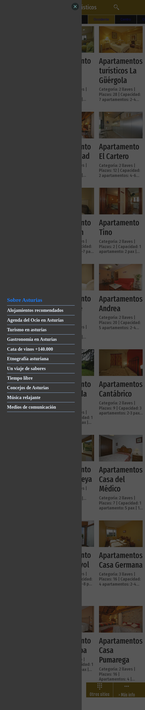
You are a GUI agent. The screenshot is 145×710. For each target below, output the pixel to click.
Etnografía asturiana (28, 358)
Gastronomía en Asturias (32, 339)
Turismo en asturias (26, 329)
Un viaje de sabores (26, 368)
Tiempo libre (20, 378)
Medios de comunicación (31, 407)
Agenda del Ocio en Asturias (35, 320)
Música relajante (24, 397)
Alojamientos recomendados (35, 310)
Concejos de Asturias (28, 387)
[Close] (75, 6)
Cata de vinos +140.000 (30, 349)
